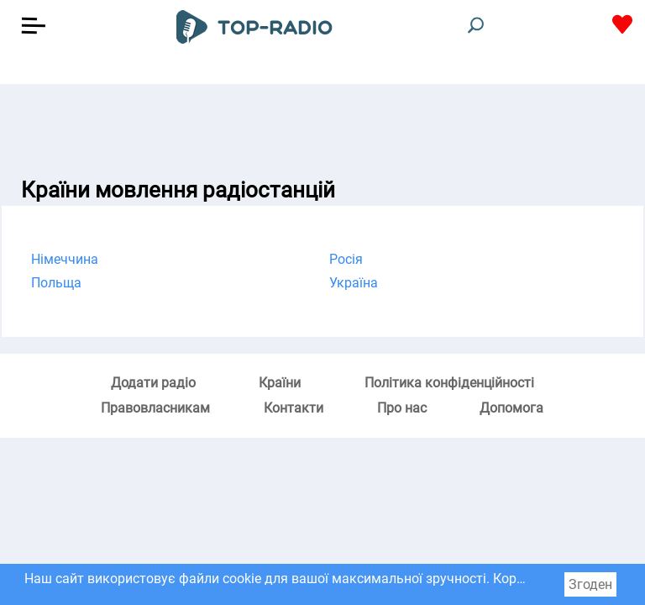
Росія (346, 259)
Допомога (511, 408)
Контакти (293, 408)
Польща (56, 283)
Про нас (402, 408)
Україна (353, 283)
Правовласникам (155, 408)
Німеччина (64, 259)
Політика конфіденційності (449, 383)
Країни (280, 383)
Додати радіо (153, 383)
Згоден (590, 584)
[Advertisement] (322, 126)
